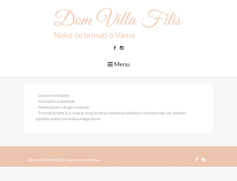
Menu (119, 64)
